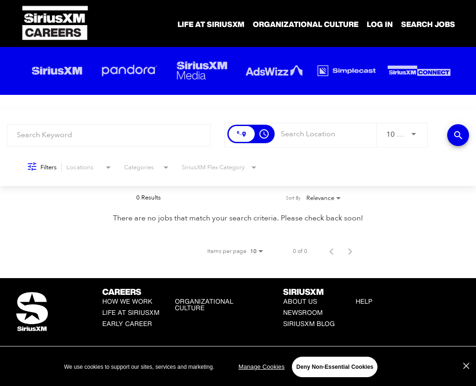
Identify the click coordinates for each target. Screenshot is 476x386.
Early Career (127, 323)
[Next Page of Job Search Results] (350, 251)
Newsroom (303, 312)
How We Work (127, 301)
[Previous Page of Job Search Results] (331, 251)
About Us (300, 301)
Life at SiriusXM (130, 312)
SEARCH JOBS (428, 24)
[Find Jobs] (458, 135)
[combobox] (109, 135)
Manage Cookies (242, 365)
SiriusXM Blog (309, 323)
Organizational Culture (305, 24)
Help (364, 301)
